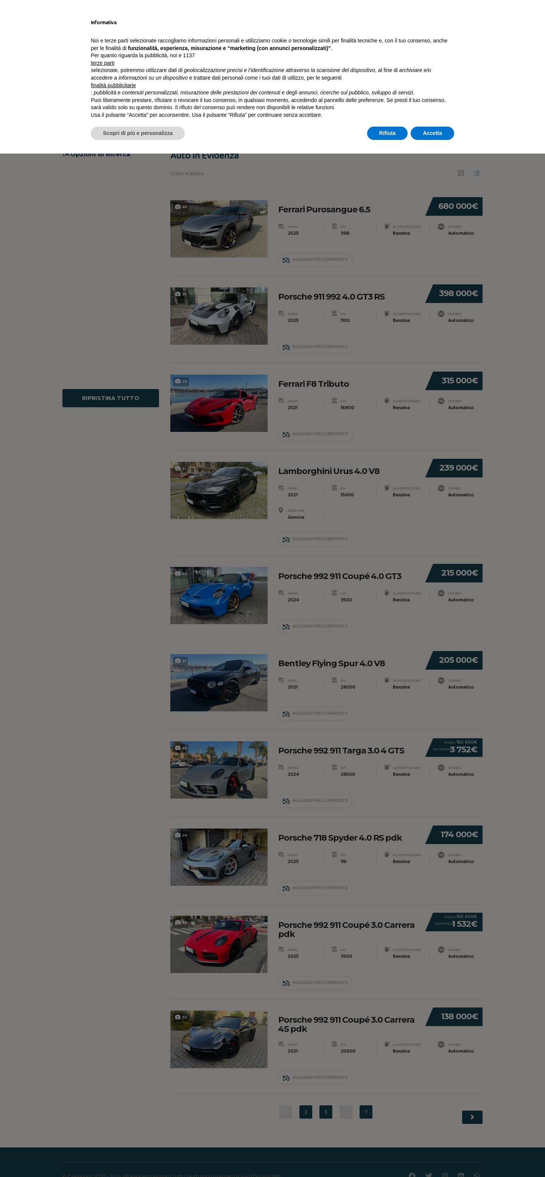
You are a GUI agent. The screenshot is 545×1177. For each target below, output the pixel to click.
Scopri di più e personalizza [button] (138, 1156)
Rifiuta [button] (387, 1156)
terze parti (102, 1086)
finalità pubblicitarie (113, 1108)
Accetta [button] (432, 1156)
